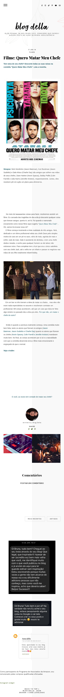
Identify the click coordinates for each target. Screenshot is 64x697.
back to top (32, 689)
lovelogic (39, 692)
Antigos (54, 519)
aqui (29, 224)
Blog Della (32, 26)
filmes (32, 52)
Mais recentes (35, 519)
